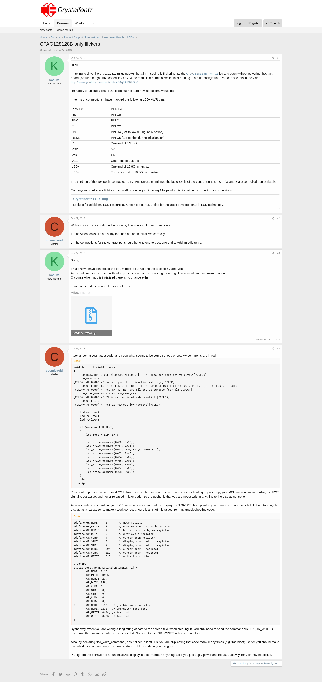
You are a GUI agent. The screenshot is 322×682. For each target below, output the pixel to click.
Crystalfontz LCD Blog (90, 199)
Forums (63, 23)
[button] (94, 23)
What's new (83, 23)
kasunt (47, 50)
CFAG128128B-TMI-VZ (202, 73)
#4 (278, 348)
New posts (46, 29)
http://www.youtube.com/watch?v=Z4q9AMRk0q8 (104, 82)
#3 (278, 253)
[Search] (272, 23)
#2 (278, 218)
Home (47, 23)
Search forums (64, 29)
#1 (278, 58)
